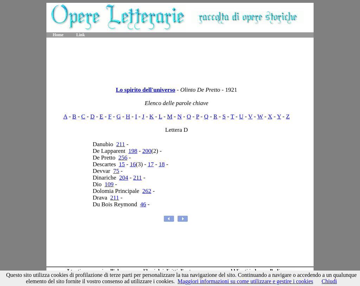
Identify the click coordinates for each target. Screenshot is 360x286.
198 (132, 151)
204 (123, 177)
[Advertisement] (180, 60)
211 (120, 144)
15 (122, 164)
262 (147, 191)
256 (123, 157)
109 (109, 184)
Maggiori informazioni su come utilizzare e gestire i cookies (245, 281)
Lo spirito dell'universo (145, 89)
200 (147, 151)
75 (116, 171)
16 (133, 164)
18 (162, 164)
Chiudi (329, 281)
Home (58, 34)
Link (80, 34)
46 (143, 204)
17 (151, 164)
